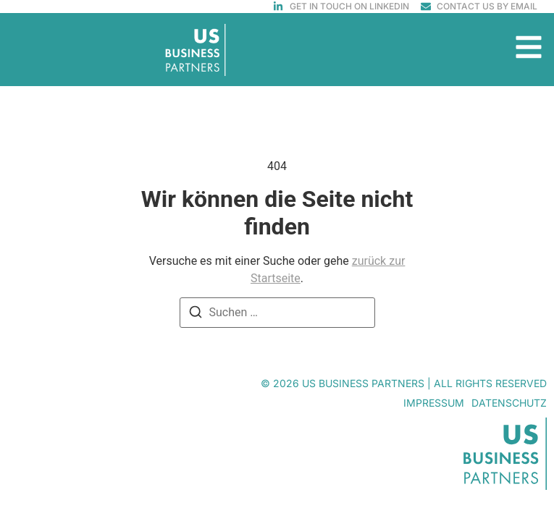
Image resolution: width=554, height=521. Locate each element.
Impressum (433, 403)
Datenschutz (509, 403)
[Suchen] (195, 314)
